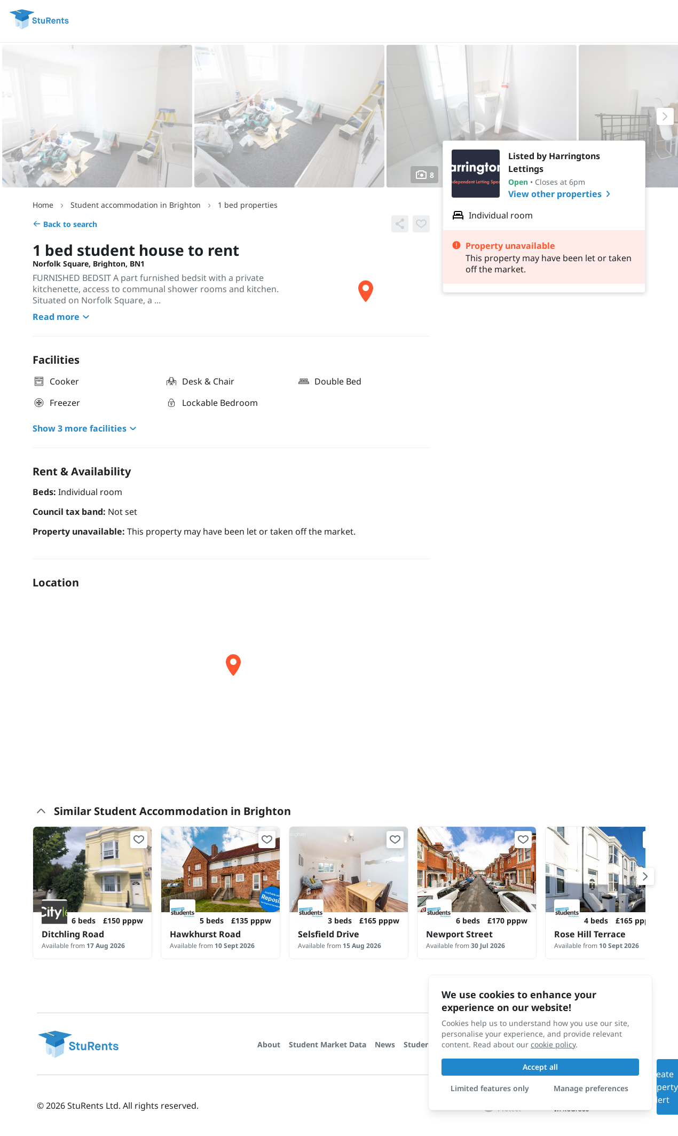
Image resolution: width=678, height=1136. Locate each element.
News (385, 1044)
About (268, 1044)
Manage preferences (591, 1088)
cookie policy (553, 1044)
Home (43, 205)
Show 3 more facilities (86, 428)
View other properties (561, 193)
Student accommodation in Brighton (135, 205)
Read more (62, 316)
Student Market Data (327, 1044)
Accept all (540, 1067)
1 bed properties (248, 205)
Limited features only (490, 1088)
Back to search (65, 224)
